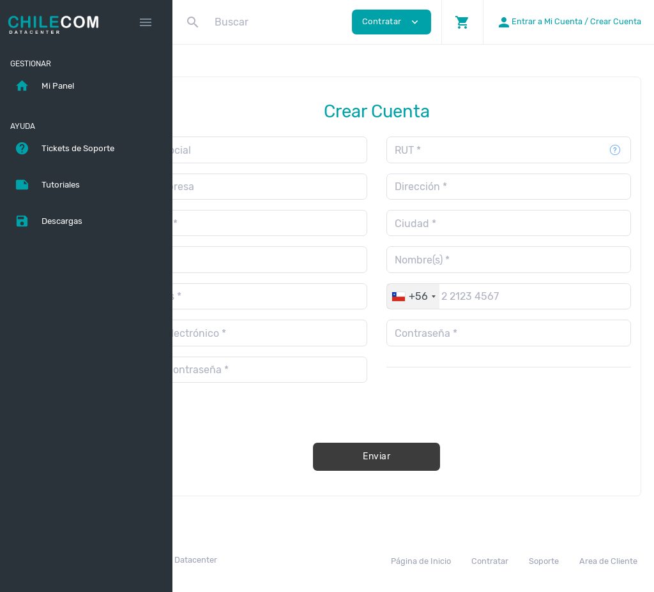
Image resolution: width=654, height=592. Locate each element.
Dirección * (457, 187)
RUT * (444, 150)
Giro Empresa (236, 187)
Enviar (413, 456)
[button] (462, 22)
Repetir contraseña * (253, 370)
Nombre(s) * (458, 260)
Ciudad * (452, 224)
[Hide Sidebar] (145, 22)
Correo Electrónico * (252, 333)
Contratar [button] (391, 22)
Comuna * (227, 224)
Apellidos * (229, 296)
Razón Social (234, 150)
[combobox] (449, 296)
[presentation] (520, 402)
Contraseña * (462, 333)
